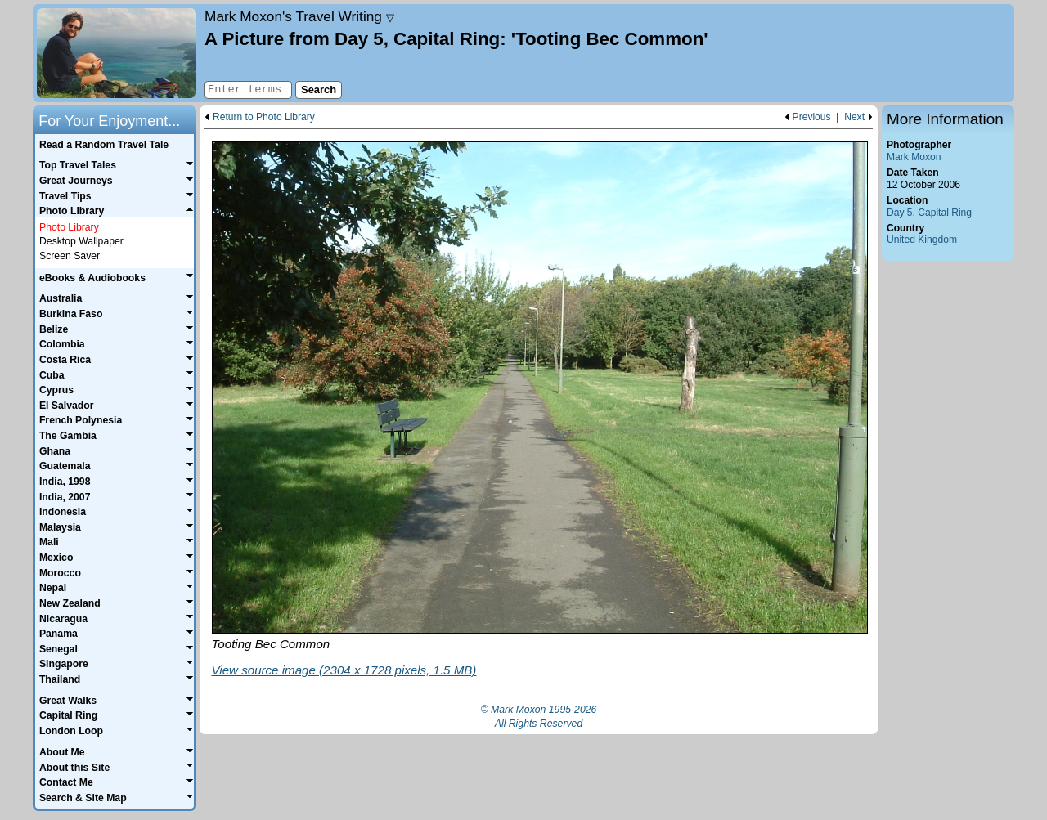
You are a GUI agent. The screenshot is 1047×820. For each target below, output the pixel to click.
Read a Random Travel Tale (104, 144)
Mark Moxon (914, 157)
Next (854, 117)
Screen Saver (69, 256)
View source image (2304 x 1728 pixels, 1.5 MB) (344, 670)
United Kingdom (922, 239)
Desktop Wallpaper (81, 241)
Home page (116, 53)
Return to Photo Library (264, 117)
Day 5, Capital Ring (929, 212)
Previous (812, 117)
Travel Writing (299, 16)
